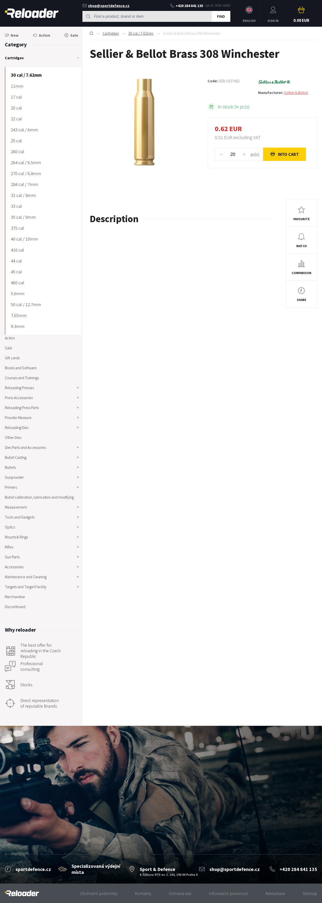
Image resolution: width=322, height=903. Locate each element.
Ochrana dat (180, 893)
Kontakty (143, 893)
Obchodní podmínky (98, 893)
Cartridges (111, 33)
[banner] (22, 893)
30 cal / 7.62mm (140, 33)
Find (221, 16)
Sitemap (310, 893)
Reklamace (275, 893)
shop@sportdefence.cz (105, 5)
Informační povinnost (228, 893)
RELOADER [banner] (31, 13)
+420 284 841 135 (186, 5)
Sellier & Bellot (296, 92)
